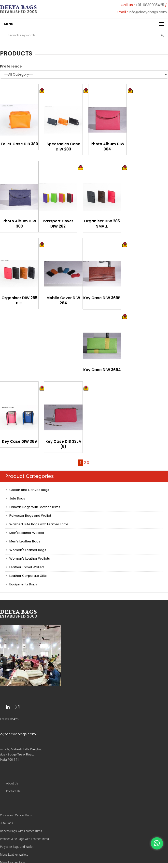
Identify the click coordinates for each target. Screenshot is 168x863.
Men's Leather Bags (24, 541)
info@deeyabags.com (148, 12)
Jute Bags (17, 498)
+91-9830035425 (150, 4)
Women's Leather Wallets (29, 558)
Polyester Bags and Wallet (30, 515)
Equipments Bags (23, 584)
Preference (11, 66)
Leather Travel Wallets (26, 567)
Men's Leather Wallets (26, 532)
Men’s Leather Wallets (14, 854)
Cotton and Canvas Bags (29, 489)
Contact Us (13, 791)
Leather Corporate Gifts (28, 575)
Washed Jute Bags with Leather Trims (39, 524)
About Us (12, 783)
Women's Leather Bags (27, 550)
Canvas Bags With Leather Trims (34, 507)
